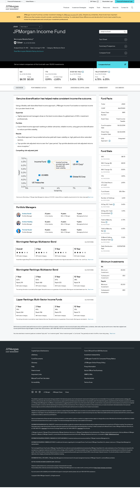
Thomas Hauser (27, 231)
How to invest (35, 377)
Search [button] (132, 7)
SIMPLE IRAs (88, 381)
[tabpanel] (70, 214)
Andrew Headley (27, 223)
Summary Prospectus (113, 46)
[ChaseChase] (67, 399)
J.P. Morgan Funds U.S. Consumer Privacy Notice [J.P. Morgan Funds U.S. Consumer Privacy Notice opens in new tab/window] (100, 365)
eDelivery (34, 361)
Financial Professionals (14, 1)
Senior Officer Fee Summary (93, 377)
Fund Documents (37, 365)
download (44, 435)
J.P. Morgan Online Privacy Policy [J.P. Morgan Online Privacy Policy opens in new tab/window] (94, 369)
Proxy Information (90, 373)
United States (30, 1)
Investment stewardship (92, 361)
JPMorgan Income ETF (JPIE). (73, 15)
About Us (115, 7)
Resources (106, 7)
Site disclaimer (89, 385)
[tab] (19, 88)
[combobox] (31, 26)
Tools (98, 7)
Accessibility (35, 389)
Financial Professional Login (124, 1)
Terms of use (88, 389)
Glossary (34, 369)
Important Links (36, 381)
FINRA (106, 441)
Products (66, 7)
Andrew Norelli (26, 215)
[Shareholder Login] (107, 1)
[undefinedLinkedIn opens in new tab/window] (32, 399)
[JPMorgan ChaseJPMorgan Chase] (57, 399)
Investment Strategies (79, 7)
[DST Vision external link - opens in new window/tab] (94, 1)
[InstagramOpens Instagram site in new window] (40, 399)
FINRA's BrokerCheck (114, 441)
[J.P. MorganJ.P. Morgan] (46, 399)
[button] (125, 32)
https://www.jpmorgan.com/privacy (103, 474)
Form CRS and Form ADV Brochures (95, 357)
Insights (91, 7)
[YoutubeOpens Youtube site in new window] (36, 399)
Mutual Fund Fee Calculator (40, 385)
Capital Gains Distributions (40, 357)
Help (32, 373)
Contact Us (124, 7)
